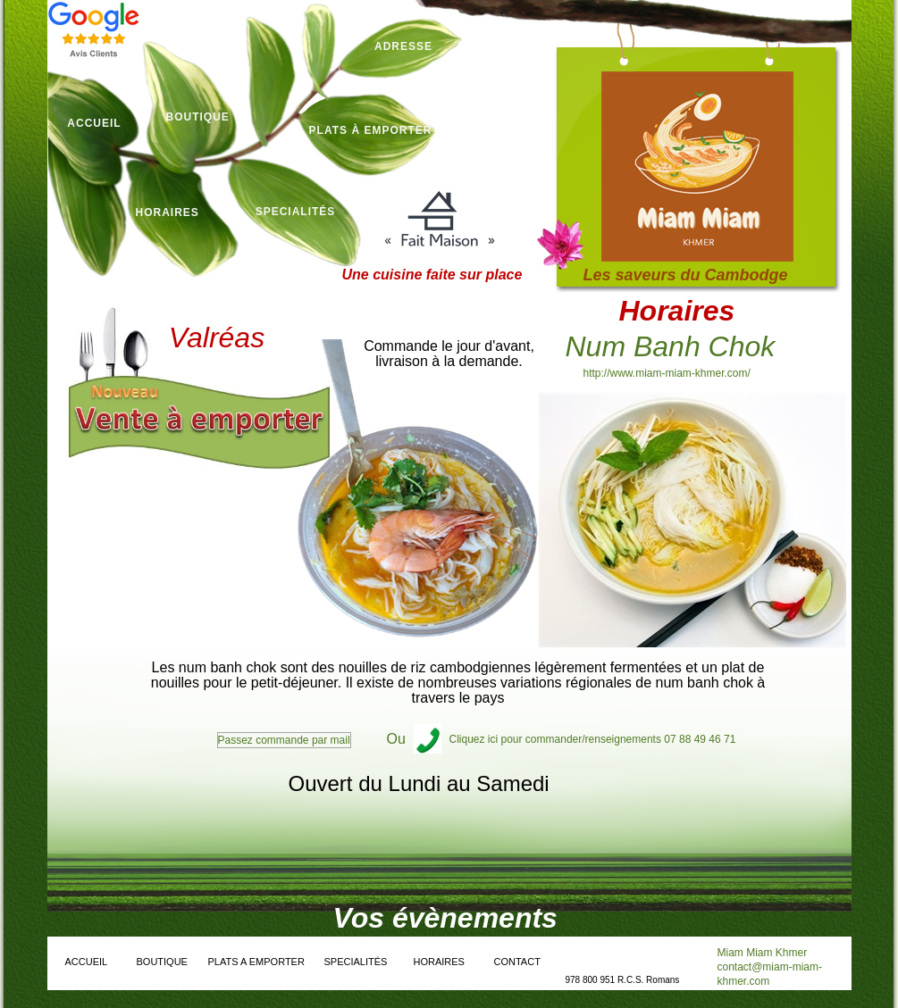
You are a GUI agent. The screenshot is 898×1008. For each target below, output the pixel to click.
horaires (167, 212)
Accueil (94, 123)
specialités (296, 211)
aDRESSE (403, 46)
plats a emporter (256, 961)
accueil (86, 961)
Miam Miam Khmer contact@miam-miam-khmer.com (770, 966)
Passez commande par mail (284, 740)
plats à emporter (370, 130)
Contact (517, 961)
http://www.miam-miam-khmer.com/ (667, 373)
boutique (198, 117)
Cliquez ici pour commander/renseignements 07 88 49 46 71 (592, 739)
